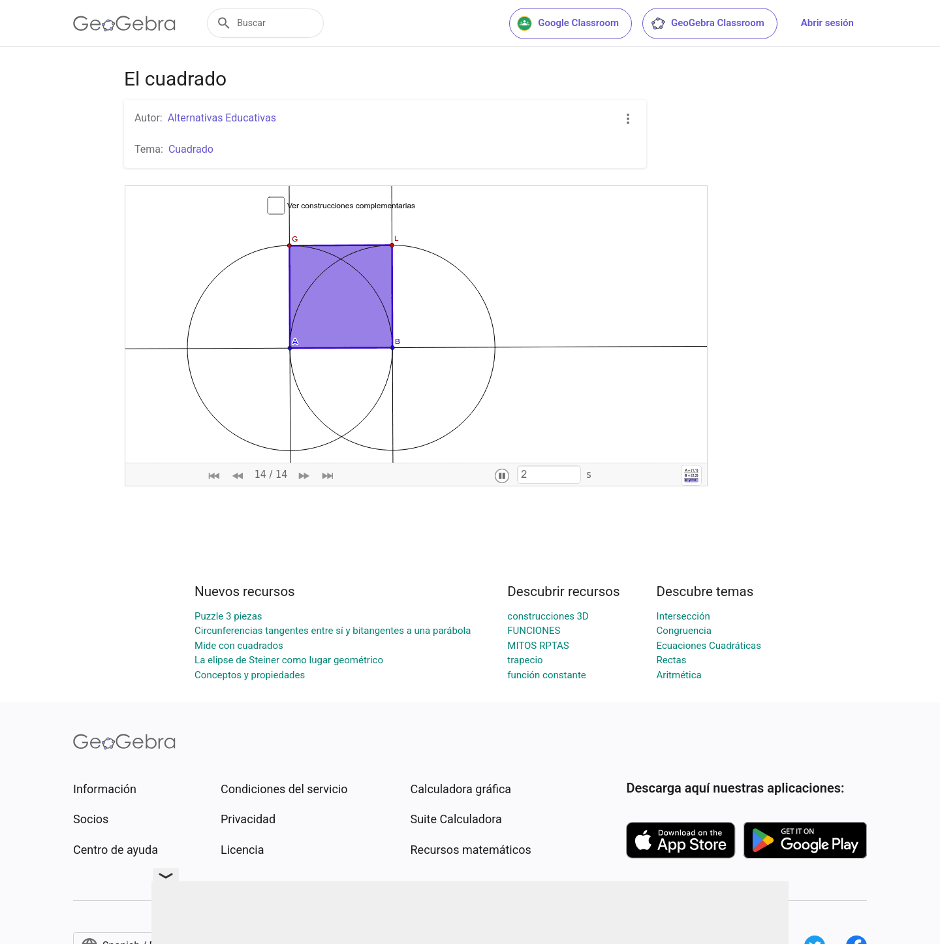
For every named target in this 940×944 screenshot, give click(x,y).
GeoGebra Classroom (707, 23)
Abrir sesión (827, 23)
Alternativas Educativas (222, 118)
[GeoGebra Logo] (124, 23)
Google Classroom (568, 23)
